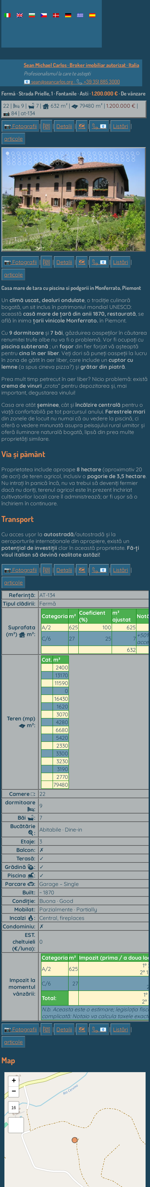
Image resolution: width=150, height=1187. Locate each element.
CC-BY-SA (77, 1119)
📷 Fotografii (20, 126)
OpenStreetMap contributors (47, 1114)
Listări (120, 126)
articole (13, 138)
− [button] (14, 1006)
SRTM (11, 1119)
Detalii (64, 126)
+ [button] (14, 995)
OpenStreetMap (120, 1114)
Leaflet (11, 1114)
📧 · (72, 81)
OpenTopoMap (54, 1119)
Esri (80, 1114)
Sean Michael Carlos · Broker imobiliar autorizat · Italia (81, 65)
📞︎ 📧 (99, 126)
